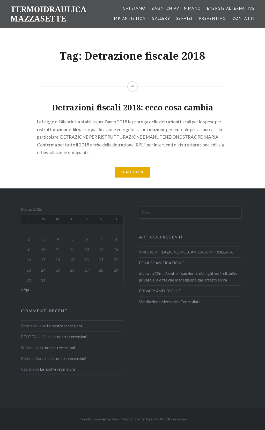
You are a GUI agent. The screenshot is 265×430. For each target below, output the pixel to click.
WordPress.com (173, 419)
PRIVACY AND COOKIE (160, 290)
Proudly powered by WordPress (104, 419)
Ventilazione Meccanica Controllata (170, 301)
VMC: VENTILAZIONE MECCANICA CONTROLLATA (186, 252)
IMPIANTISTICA (129, 18)
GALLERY (161, 18)
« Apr (25, 289)
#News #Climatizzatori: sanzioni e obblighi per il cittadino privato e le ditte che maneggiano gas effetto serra (189, 276)
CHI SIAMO (134, 8)
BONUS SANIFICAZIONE (161, 262)
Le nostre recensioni (64, 325)
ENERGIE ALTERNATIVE (231, 8)
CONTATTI (243, 18)
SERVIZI (184, 18)
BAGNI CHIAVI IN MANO (176, 8)
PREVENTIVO (212, 18)
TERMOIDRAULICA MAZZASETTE (48, 14)
